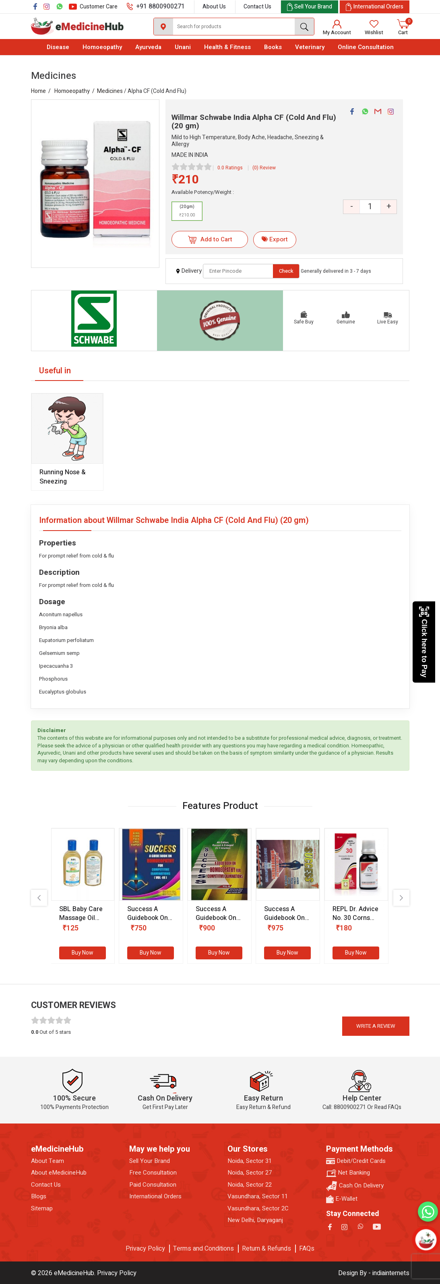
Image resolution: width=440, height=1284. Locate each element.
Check (286, 271)
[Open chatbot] (425, 1239)
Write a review (375, 1026)
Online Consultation (366, 47)
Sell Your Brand (149, 1161)
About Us (214, 6)
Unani (183, 47)
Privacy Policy (145, 1248)
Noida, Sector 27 (249, 1173)
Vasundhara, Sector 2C (258, 1208)
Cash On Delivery (355, 1186)
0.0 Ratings (230, 167)
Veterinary (309, 47)
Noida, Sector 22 (249, 1185)
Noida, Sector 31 (249, 1161)
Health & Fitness (227, 47)
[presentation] (39, 898)
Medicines (110, 91)
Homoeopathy (102, 47)
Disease (58, 47)
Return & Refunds (266, 1248)
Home (38, 91)
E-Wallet (341, 1199)
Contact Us (257, 6)
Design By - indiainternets (373, 1273)
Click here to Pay (424, 642)
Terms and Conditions (203, 1248)
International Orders (155, 1196)
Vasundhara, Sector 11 (257, 1196)
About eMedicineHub (59, 1173)
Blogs (38, 1196)
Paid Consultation (152, 1185)
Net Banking (348, 1173)
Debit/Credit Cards (356, 1161)
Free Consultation (153, 1173)
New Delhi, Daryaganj (255, 1220)
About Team (47, 1161)
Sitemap (42, 1208)
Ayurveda (148, 47)
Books (273, 47)
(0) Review (264, 167)
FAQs (306, 1248)
